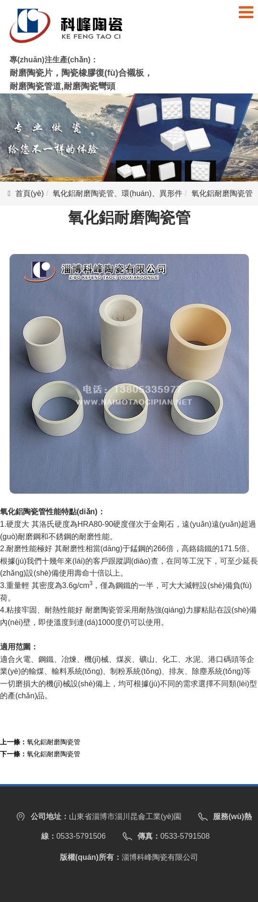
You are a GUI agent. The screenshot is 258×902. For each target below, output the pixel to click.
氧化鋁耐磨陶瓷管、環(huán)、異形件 (117, 193)
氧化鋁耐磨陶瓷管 (53, 742)
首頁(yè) (29, 193)
